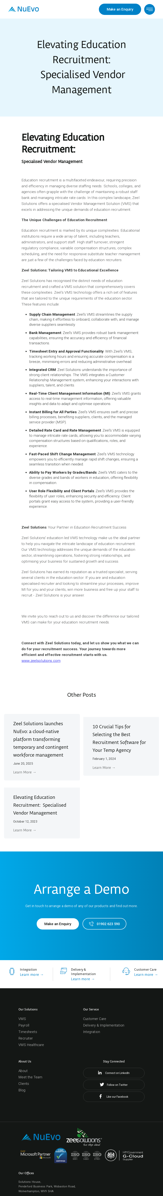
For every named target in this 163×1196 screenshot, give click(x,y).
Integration (91, 1032)
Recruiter (25, 1038)
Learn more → (32, 975)
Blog (22, 1090)
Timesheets (27, 1032)
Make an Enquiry (120, 9)
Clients (23, 1084)
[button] (149, 9)
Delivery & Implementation (103, 1025)
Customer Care (94, 1019)
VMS (22, 1019)
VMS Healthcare (31, 1045)
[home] (23, 9)
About (23, 1071)
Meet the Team (30, 1077)
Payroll (23, 1025)
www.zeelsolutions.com (41, 660)
